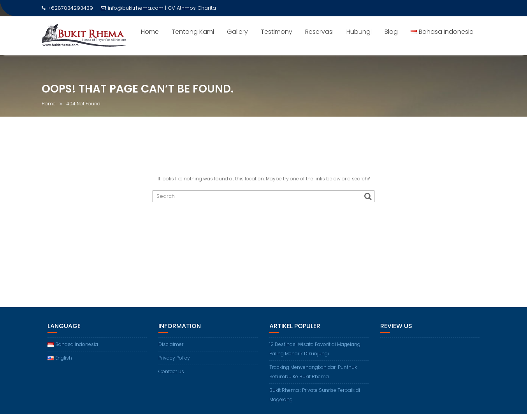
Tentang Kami (193, 31)
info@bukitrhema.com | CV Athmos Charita (158, 8)
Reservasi (319, 31)
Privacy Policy (174, 358)
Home (150, 31)
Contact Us (171, 371)
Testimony (276, 31)
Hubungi (359, 31)
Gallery (237, 31)
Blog (391, 31)
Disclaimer (170, 344)
